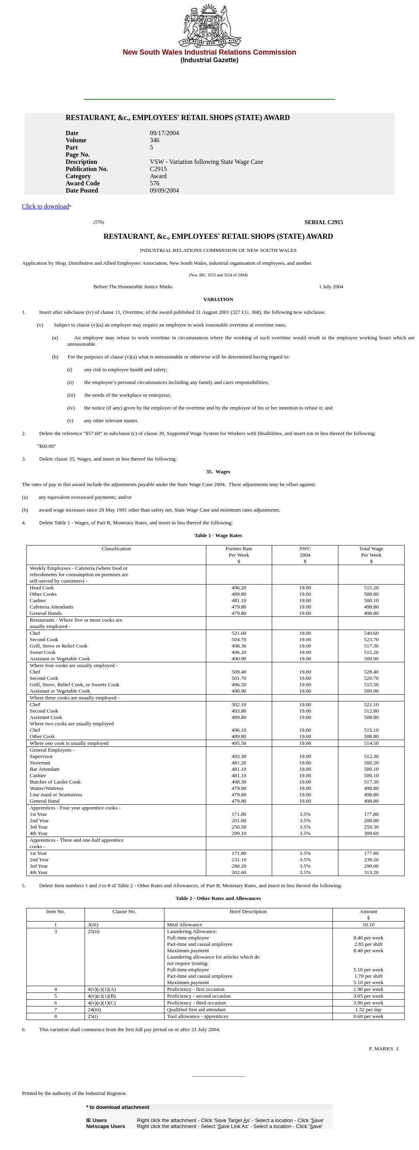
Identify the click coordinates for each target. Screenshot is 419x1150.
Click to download (45, 206)
